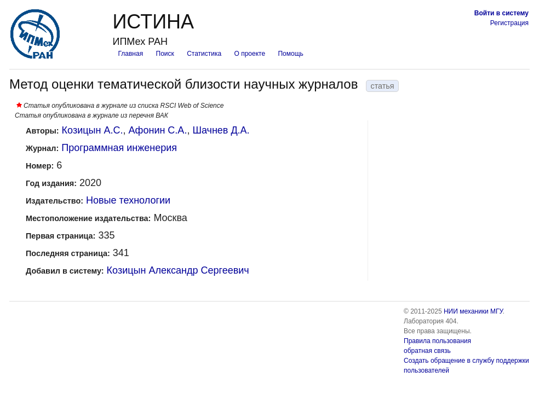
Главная (130, 53)
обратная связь (427, 351)
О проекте (250, 53)
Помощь (290, 53)
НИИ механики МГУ (473, 311)
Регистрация (509, 23)
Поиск (165, 53)
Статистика (204, 53)
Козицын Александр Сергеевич (178, 270)
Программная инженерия (119, 147)
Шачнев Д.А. (220, 130)
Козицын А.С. (92, 130)
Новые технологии (128, 200)
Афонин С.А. (157, 130)
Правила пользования (437, 341)
